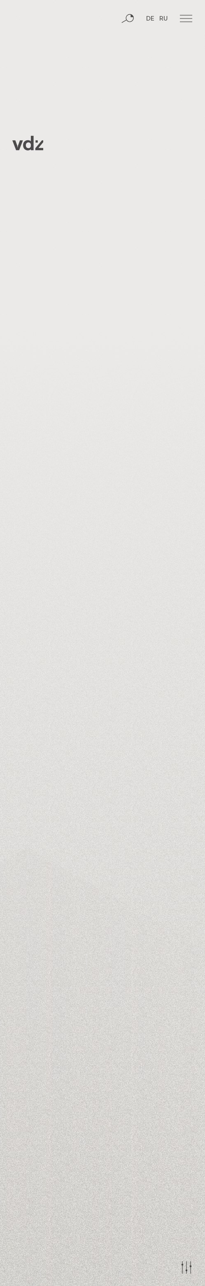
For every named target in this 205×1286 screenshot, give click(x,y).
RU (163, 19)
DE (150, 19)
